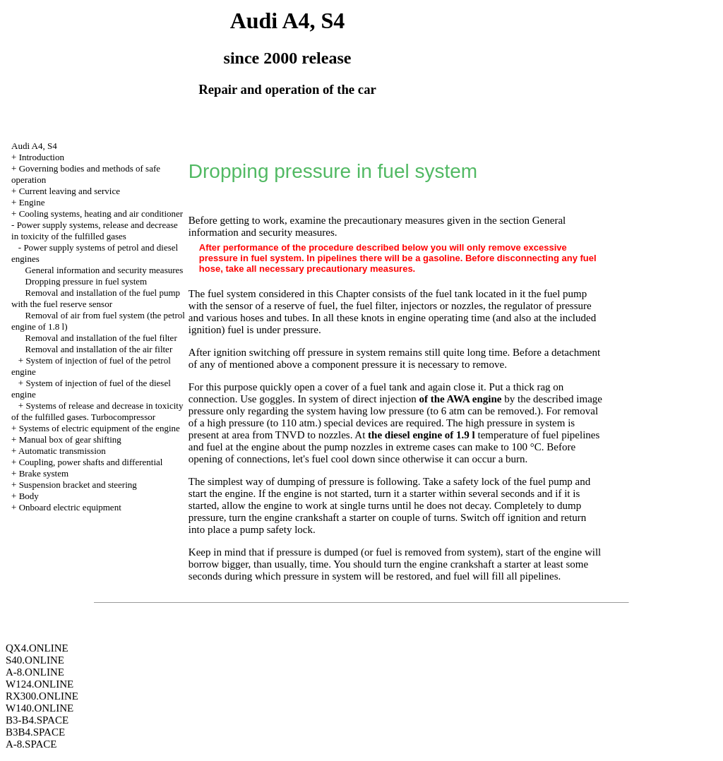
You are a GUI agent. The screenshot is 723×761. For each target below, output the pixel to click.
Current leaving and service (69, 191)
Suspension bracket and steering (78, 484)
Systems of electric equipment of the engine (99, 428)
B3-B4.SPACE (37, 720)
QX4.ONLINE (37, 648)
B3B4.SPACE (35, 732)
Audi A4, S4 (34, 145)
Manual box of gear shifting (70, 439)
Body (29, 496)
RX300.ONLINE (42, 696)
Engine (32, 202)
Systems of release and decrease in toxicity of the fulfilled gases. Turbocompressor (97, 411)
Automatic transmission (62, 450)
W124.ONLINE (39, 684)
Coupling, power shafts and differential (91, 462)
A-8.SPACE (31, 744)
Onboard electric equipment (70, 507)
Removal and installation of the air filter (99, 349)
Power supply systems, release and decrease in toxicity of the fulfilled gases (94, 230)
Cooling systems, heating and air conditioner (101, 213)
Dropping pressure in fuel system (86, 281)
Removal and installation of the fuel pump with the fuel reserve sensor (95, 298)
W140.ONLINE (39, 708)
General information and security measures (104, 270)
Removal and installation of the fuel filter (101, 337)
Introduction (41, 157)
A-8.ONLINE (35, 672)
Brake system (43, 473)
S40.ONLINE (35, 660)
